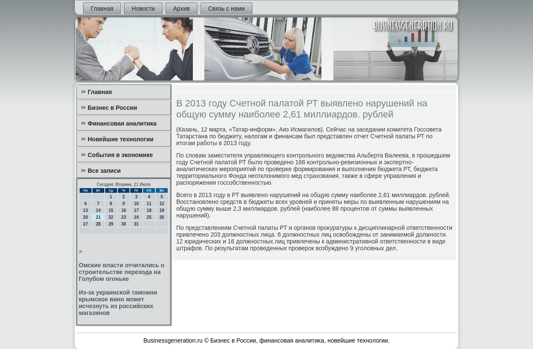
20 (85, 217)
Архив (181, 8)
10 (136, 203)
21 (98, 217)
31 (136, 224)
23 (123, 217)
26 (161, 217)
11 (149, 203)
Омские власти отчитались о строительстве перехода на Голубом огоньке (121, 272)
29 (111, 224)
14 (98, 210)
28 (98, 224)
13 (85, 210)
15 (111, 210)
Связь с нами (226, 8)
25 (149, 217)
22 (111, 217)
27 (85, 224)
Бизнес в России (112, 107)
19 (161, 210)
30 (123, 224)
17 (136, 210)
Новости (143, 8)
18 (149, 210)
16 (123, 210)
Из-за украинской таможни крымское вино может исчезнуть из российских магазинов (118, 302)
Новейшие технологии (121, 139)
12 (161, 203)
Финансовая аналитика (122, 123)
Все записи (104, 170)
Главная (102, 8)
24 (136, 217)
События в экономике (120, 155)
